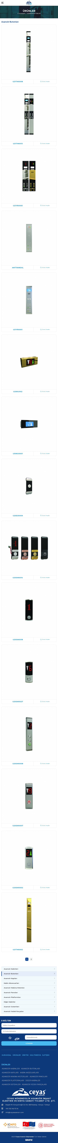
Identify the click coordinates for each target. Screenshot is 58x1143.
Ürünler (17, 1055)
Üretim (25, 1055)
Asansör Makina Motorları (14, 988)
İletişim (45, 1055)
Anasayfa (22, 13)
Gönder (29, 1043)
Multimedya (35, 1055)
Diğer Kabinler (9, 1002)
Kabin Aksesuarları (11, 983)
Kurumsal (6, 1055)
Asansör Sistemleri (11, 1007)
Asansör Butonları (11, 974)
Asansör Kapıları (10, 978)
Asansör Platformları (12, 997)
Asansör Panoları (11, 992)
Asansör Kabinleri (11, 969)
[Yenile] (10, 1037)
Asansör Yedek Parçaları (14, 1011)
